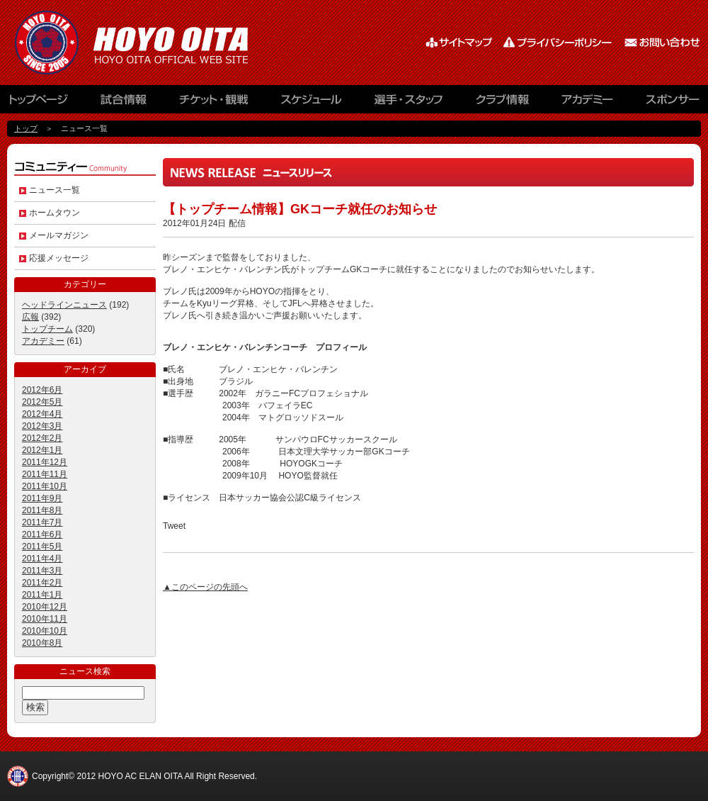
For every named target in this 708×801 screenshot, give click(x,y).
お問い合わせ (662, 42)
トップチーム (47, 329)
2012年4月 (42, 414)
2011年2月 (42, 583)
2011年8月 (42, 510)
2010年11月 (44, 619)
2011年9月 (42, 498)
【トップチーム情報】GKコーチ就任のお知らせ (300, 209)
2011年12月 (44, 462)
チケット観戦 (212, 103)
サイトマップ (460, 42)
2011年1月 (42, 595)
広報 (30, 317)
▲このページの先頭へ (205, 587)
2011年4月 (42, 559)
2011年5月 (42, 546)
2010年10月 (44, 631)
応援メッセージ (58, 258)
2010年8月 (42, 643)
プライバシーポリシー (559, 42)
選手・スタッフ (410, 103)
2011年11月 (44, 474)
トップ (26, 128)
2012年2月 (42, 438)
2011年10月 (44, 486)
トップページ (46, 103)
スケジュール (311, 103)
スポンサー (665, 103)
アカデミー (587, 103)
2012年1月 (42, 450)
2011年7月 (42, 522)
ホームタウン (54, 213)
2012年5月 (42, 402)
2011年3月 (42, 571)
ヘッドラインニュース (64, 305)
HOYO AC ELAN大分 (148, 42)
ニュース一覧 (54, 190)
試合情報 (124, 103)
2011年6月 (42, 534)
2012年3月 (42, 426)
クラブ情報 (502, 103)
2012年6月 (42, 390)
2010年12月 (44, 607)
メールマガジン (58, 235)
